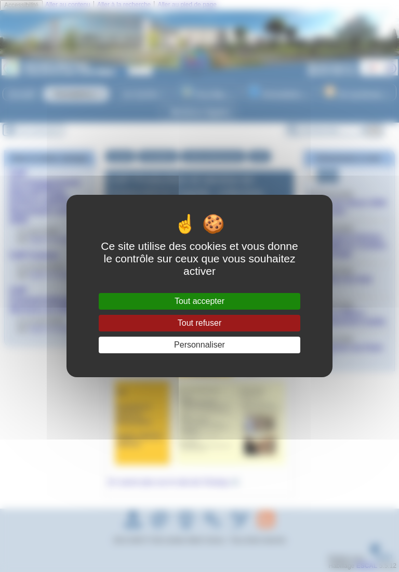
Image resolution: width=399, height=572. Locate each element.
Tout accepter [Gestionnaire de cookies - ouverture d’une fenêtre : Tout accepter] (199, 301)
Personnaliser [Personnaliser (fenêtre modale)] (199, 344)
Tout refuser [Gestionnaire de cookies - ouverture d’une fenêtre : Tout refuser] (199, 322)
